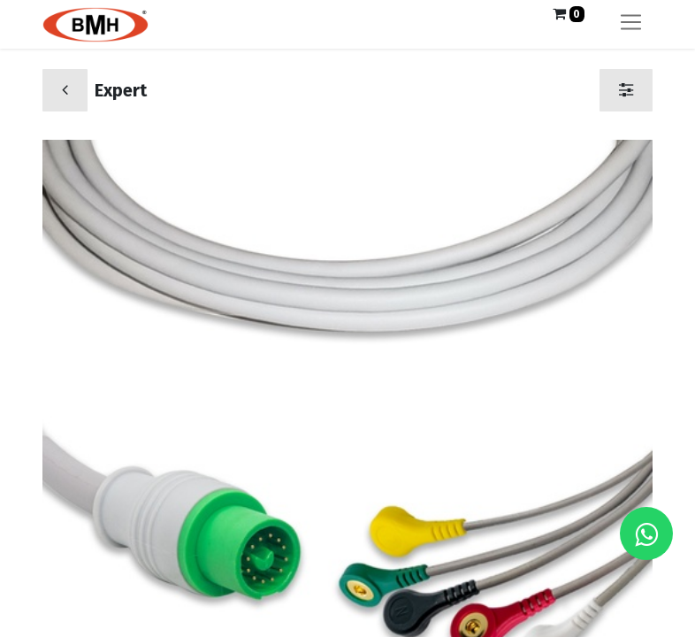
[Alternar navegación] (631, 24)
